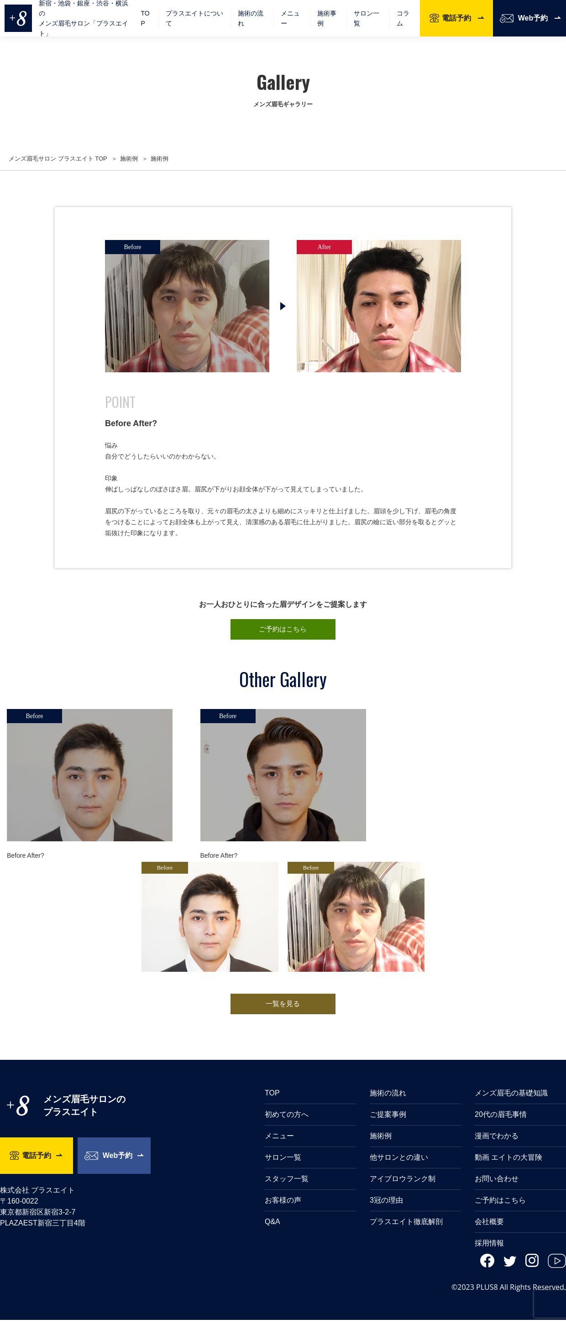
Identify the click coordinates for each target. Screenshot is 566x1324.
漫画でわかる (497, 1140)
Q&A (272, 1226)
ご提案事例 (388, 1118)
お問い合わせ (497, 1183)
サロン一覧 (366, 18)
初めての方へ (287, 1118)
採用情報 (489, 1247)
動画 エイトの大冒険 (508, 1161)
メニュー (279, 1140)
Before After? (25, 857)
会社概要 (489, 1226)
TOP (145, 18)
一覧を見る (283, 1007)
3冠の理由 (386, 1204)
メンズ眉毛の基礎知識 (511, 1097)
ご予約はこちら (283, 630)
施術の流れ (250, 18)
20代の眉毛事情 (501, 1118)
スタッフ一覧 (287, 1183)
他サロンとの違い (399, 1161)
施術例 (381, 1140)
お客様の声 (283, 1204)
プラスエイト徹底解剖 (406, 1226)
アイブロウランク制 (402, 1183)
